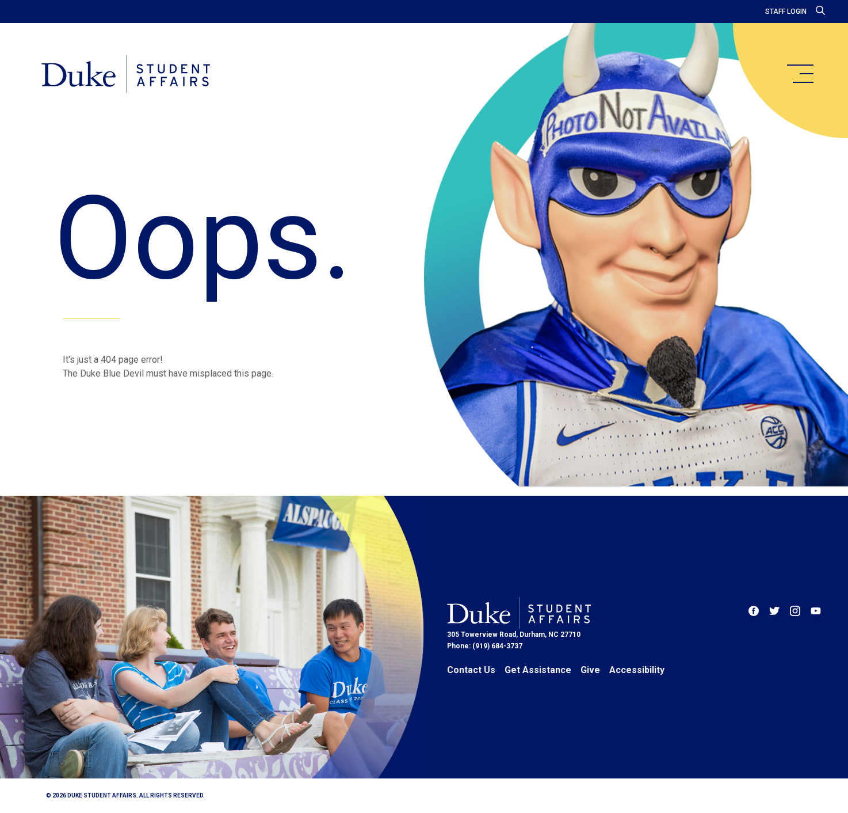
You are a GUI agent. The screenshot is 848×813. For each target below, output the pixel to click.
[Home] (125, 74)
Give (590, 669)
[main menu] (799, 73)
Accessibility (636, 669)
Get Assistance (538, 669)
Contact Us (471, 669)
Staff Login (786, 11)
